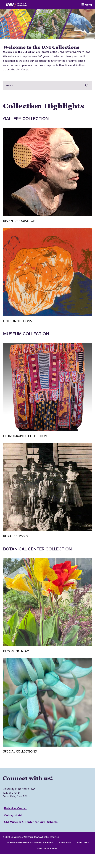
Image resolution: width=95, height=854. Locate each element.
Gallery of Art (13, 815)
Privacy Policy (64, 842)
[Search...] (43, 85)
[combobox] (43, 85)
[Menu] (87, 5)
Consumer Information (47, 848)
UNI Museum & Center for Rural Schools (31, 822)
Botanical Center (15, 808)
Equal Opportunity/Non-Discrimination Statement (30, 842)
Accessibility (83, 842)
